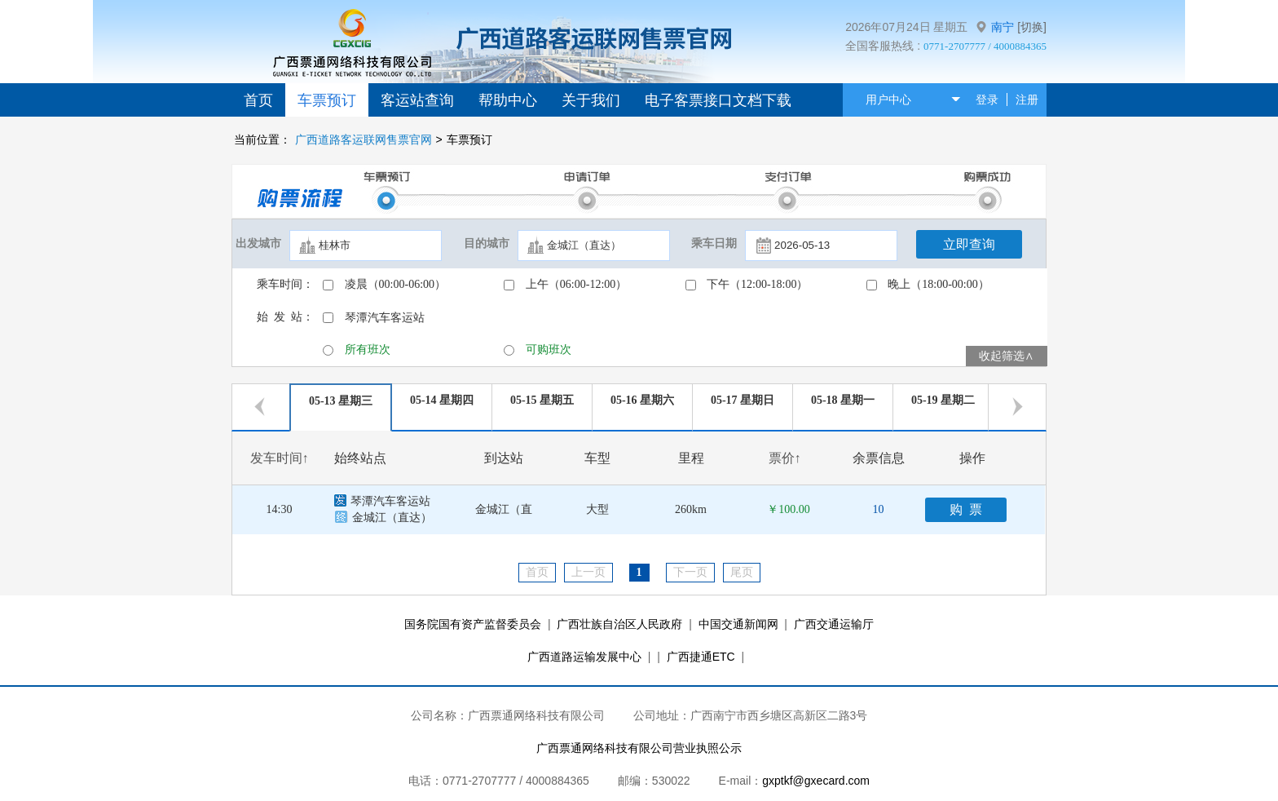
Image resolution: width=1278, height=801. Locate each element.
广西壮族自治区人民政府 (619, 624)
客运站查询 (417, 100)
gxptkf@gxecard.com (816, 780)
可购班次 (548, 349)
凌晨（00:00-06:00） (395, 284)
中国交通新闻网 (738, 624)
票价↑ (785, 458)
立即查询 (969, 244)
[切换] (1032, 26)
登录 (987, 99)
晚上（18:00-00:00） (938, 284)
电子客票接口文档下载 (718, 100)
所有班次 (367, 349)
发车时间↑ (279, 458)
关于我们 (591, 100)
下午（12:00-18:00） (757, 284)
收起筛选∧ (1006, 356)
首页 (258, 100)
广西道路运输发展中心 (584, 656)
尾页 (741, 572)
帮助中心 (507, 100)
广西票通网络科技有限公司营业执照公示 (639, 748)
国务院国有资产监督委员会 (472, 624)
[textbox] (365, 245)
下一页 (690, 572)
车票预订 (326, 100)
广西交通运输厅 (834, 624)
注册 (1027, 99)
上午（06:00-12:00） (576, 284)
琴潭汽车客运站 (385, 318)
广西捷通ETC (701, 656)
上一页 (588, 572)
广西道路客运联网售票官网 (363, 139)
